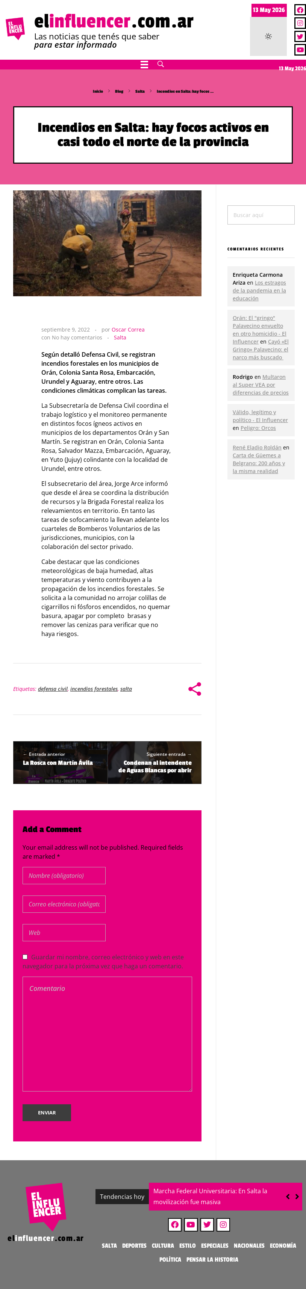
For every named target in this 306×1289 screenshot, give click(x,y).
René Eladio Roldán (257, 447)
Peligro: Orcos (258, 427)
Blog (119, 91)
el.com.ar (114, 21)
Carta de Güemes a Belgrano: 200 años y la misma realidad (259, 463)
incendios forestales (94, 688)
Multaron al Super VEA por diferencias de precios (261, 384)
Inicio (98, 91)
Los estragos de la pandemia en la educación (259, 290)
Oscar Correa (128, 329)
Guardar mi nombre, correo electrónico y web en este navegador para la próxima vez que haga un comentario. (103, 961)
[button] (297, 1196)
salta (126, 688)
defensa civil (53, 688)
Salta (140, 91)
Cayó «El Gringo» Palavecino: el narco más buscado (261, 349)
